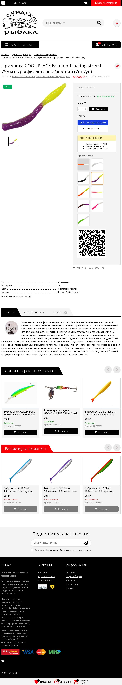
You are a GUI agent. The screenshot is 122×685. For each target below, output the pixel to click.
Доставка (70, 572)
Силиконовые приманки (23, 76)
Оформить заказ (46, 576)
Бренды (69, 587)
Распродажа (72, 584)
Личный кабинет (46, 580)
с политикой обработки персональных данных (69, 550)
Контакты (70, 580)
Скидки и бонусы (74, 576)
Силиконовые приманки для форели (53, 76)
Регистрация (110, 3)
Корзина (42, 572)
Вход (99, 3)
